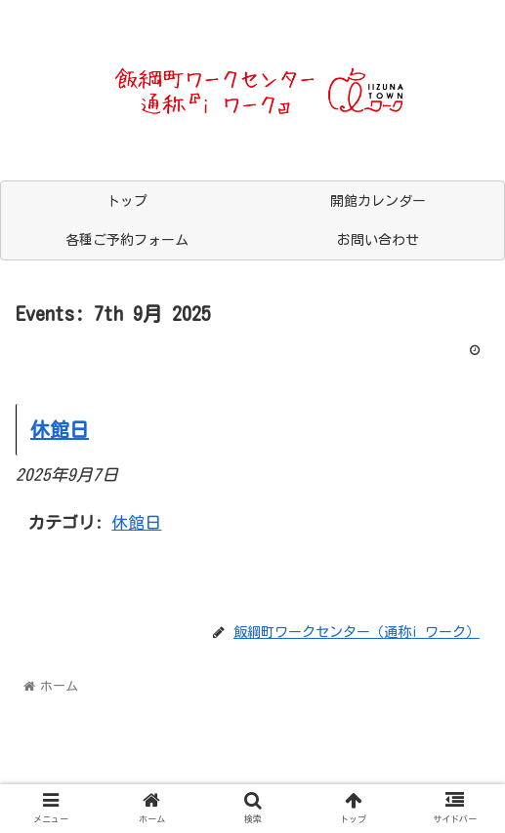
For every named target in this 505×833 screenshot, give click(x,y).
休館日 (136, 522)
